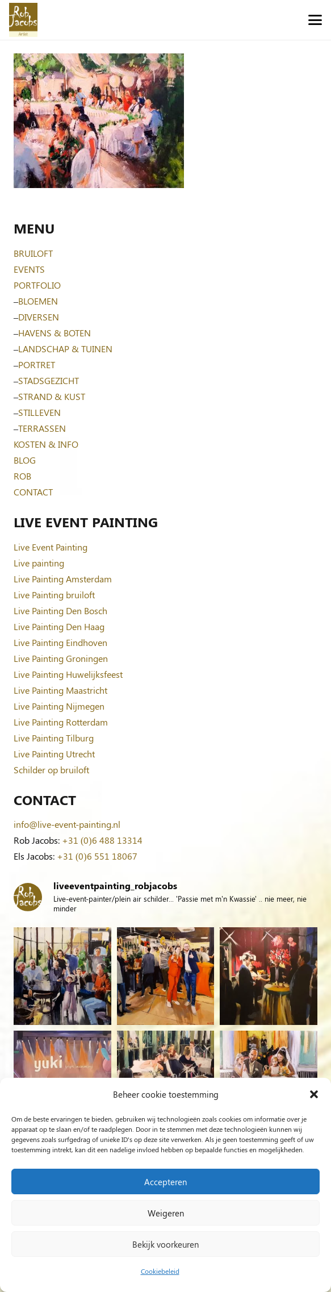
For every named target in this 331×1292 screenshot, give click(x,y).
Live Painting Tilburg (54, 738)
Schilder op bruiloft (51, 770)
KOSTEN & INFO (46, 444)
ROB (22, 476)
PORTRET (36, 364)
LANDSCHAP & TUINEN (65, 349)
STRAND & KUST (51, 396)
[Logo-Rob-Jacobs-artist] (23, 19)
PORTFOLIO (37, 285)
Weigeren (166, 1213)
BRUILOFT (33, 253)
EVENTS (29, 269)
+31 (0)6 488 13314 (102, 840)
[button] (314, 1094)
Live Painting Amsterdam (63, 579)
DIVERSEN (38, 317)
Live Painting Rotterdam (61, 722)
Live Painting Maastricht (60, 690)
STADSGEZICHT (48, 380)
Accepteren (165, 1181)
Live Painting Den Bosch (60, 610)
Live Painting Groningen (61, 658)
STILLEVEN (39, 412)
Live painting (39, 563)
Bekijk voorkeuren (165, 1244)
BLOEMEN (38, 301)
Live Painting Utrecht (54, 754)
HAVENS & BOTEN (54, 333)
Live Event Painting (50, 547)
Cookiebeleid (160, 1271)
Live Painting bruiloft (54, 595)
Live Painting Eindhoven (60, 642)
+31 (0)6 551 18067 (97, 856)
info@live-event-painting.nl (67, 824)
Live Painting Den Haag (59, 626)
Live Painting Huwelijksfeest (68, 674)
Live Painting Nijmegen (59, 706)
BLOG (25, 460)
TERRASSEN (42, 428)
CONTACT (33, 492)
